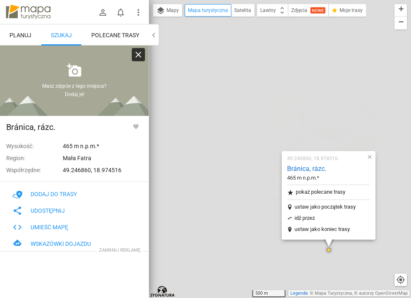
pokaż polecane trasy (267, 91)
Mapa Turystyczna (333, 293)
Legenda (299, 293)
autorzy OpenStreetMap (383, 293)
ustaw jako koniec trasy (273, 128)
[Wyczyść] (138, 54)
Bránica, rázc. (257, 68)
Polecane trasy (115, 35)
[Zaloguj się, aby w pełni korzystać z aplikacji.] (136, 126)
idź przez (255, 117)
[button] (280, 149)
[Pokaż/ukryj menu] (138, 12)
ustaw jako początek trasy (275, 106)
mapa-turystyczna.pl (28, 12)
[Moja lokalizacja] (400, 280)
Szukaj (61, 35)
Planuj (20, 35)
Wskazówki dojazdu (51, 244)
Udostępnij (38, 211)
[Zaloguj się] (102, 12)
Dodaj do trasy (44, 194)
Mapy (167, 10)
